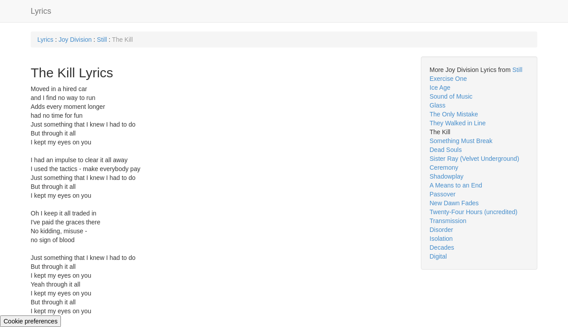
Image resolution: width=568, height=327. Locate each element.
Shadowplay (447, 176)
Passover (443, 194)
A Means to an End (456, 185)
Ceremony (444, 167)
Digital (438, 256)
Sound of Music (451, 96)
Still (102, 39)
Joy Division (75, 39)
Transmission (448, 220)
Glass (438, 105)
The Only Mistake (454, 114)
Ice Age (440, 87)
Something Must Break (461, 140)
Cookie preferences (30, 321)
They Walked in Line (458, 123)
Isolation (441, 238)
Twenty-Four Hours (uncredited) (474, 211)
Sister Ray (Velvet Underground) (475, 158)
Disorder (441, 229)
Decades (442, 247)
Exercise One (448, 78)
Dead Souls (446, 149)
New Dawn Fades (454, 203)
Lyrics (41, 11)
